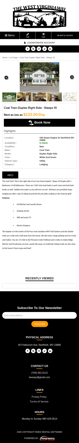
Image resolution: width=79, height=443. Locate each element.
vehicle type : (11, 161)
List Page (14, 57)
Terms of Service (39, 401)
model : (8, 153)
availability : (11, 143)
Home (4, 57)
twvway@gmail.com (39, 377)
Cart (43, 35)
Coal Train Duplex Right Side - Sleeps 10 (37, 57)
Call (27, 35)
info (10, 175)
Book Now (39, 122)
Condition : (10, 146)
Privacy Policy (39, 396)
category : (10, 164)
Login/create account (39, 42)
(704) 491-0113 (39, 373)
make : (8, 150)
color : (8, 157)
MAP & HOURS (65, 35)
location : (10, 138)
